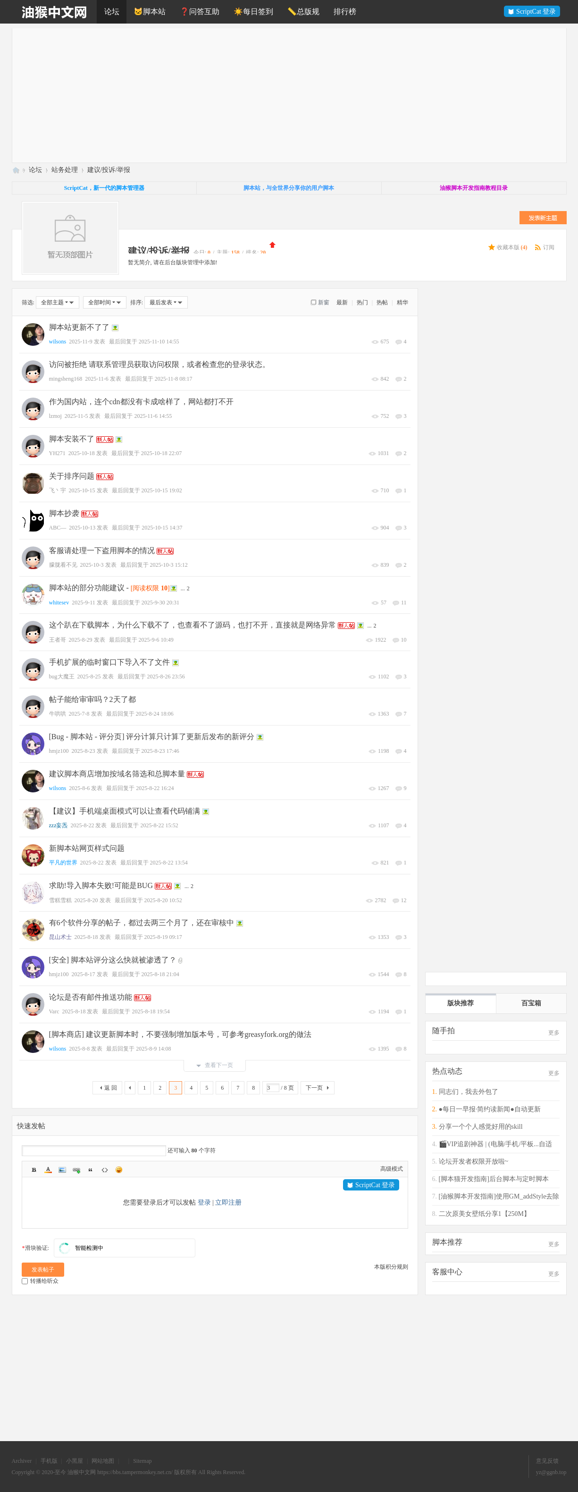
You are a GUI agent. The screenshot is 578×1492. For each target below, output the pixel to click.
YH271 (57, 453)
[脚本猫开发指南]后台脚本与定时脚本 (494, 1178)
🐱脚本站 (150, 12)
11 (404, 602)
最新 (342, 302)
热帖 (382, 302)
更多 (554, 1032)
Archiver (22, 1461)
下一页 (314, 1087)
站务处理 (64, 169)
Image (62, 1169)
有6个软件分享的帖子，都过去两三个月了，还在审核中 (141, 923)
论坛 (111, 12)
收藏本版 (512, 247)
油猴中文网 (15, 170)
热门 (362, 302)
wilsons (58, 341)
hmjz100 (59, 751)
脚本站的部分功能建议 (87, 588)
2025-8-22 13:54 (169, 862)
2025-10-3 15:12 (169, 565)
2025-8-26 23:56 (166, 676)
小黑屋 (74, 1461)
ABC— (58, 527)
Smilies (119, 1169)
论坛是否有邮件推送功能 (90, 997)
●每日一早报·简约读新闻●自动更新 (490, 1109)
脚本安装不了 (71, 439)
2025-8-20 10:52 (163, 900)
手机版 (49, 1461)
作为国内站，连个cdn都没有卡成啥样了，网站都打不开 (141, 402)
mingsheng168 (66, 378)
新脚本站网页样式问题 (87, 848)
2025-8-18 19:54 (150, 1011)
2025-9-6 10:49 (156, 639)
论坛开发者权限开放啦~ (474, 1161)
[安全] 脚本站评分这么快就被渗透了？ (113, 960)
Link (76, 1169)
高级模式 (391, 1169)
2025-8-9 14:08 (153, 1048)
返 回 (110, 1087)
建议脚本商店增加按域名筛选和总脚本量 (117, 774)
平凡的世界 (63, 862)
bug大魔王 (62, 676)
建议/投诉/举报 (109, 169)
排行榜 (345, 12)
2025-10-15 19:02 (162, 490)
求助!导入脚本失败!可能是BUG (101, 885)
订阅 (548, 247)
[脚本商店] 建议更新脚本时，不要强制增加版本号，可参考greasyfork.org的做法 (180, 1034)
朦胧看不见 (63, 565)
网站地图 (103, 1461)
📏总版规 (303, 12)
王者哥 (57, 639)
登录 (204, 1202)
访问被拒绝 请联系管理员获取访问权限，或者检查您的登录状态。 (159, 364)
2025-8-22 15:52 (159, 825)
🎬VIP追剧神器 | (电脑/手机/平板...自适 (495, 1144)
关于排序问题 (71, 476)
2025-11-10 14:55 (159, 341)
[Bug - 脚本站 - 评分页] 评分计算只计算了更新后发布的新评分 (152, 737)
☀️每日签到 (253, 12)
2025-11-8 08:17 (174, 378)
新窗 (323, 302)
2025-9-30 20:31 (160, 602)
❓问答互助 (199, 12)
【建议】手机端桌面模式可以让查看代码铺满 (124, 811)
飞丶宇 (57, 490)
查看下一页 (214, 1065)
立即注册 (228, 1202)
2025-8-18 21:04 (160, 974)
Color (48, 1169)
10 (404, 639)
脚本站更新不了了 (79, 327)
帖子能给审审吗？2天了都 (92, 699)
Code (104, 1169)
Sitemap (142, 1461)
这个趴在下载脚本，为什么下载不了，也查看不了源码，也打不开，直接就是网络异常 (192, 625)
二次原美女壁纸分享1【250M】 (484, 1213)
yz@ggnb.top (551, 1472)
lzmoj (55, 416)
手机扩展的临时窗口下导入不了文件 (109, 662)
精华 (402, 302)
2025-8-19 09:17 (163, 937)
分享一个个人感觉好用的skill (481, 1126)
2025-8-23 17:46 (160, 751)
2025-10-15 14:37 (162, 527)
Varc (54, 1011)
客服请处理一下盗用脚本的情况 (102, 550)
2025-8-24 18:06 (155, 713)
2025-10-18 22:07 (161, 453)
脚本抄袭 (64, 513)
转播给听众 (40, 1281)
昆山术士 (60, 937)
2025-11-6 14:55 (153, 416)
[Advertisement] (295, 94)
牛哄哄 (57, 713)
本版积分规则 (391, 1267)
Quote (90, 1169)
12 (404, 900)
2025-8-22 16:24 (155, 788)
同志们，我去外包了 (468, 1091)
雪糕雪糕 (60, 900)
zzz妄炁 (58, 825)
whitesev (59, 602)
